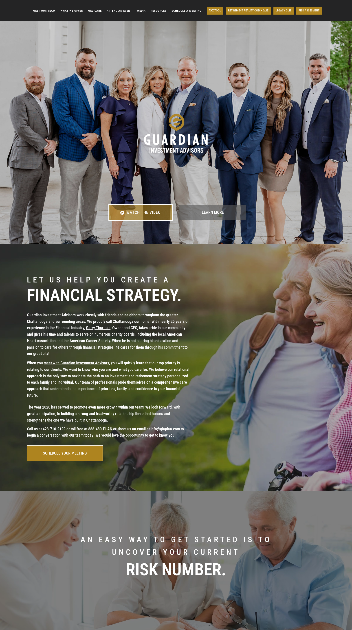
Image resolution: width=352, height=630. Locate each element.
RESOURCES (159, 10)
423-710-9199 (54, 429)
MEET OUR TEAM (44, 10)
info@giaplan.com (165, 429)
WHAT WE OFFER (71, 10)
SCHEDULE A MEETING (187, 10)
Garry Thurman (98, 327)
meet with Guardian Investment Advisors (76, 363)
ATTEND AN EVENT (119, 10)
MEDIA (141, 10)
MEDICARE (95, 10)
